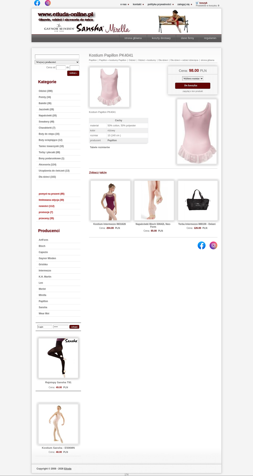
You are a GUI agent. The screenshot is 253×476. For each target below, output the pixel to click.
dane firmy (187, 38)
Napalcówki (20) (48, 115)
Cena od (50, 67)
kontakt (137, 4)
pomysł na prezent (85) (51, 193)
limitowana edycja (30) (51, 200)
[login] (44, 326)
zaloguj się (183, 4)
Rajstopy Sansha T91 (58, 382)
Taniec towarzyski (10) (51, 146)
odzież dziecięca (190, 60)
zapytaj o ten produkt (193, 91)
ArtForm (43, 239)
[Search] (57, 57)
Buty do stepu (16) (49, 133)
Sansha (43, 307)
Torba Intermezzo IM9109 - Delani (197, 224)
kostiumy (151, 60)
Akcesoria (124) (47, 164)
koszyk (203, 3)
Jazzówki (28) (46, 109)
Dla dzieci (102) (47, 176)
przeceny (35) (46, 218)
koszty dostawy (161, 38)
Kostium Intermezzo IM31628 (109, 224)
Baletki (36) (45, 103)
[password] (60, 326)
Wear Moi (44, 313)
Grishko (43, 264)
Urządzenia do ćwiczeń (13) (54, 170)
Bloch (42, 246)
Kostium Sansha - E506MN (58, 447)
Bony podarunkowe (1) (51, 158)
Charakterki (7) (47, 127)
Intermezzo (45, 270)
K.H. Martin (45, 276)
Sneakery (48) (46, 121)
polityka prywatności (159, 4)
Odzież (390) (46, 91)
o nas (123, 4)
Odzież (132, 60)
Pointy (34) (45, 97)
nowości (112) (46, 206)
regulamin (210, 38)
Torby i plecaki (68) (49, 152)
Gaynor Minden (47, 258)
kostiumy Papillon (117, 60)
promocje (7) (46, 212)
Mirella (42, 295)
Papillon (43, 301)
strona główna (133, 38)
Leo (41, 282)
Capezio (43, 252)
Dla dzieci (163, 60)
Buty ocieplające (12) (50, 140)
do (67, 67)
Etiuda (68, 468)
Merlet (42, 289)
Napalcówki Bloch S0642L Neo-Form (153, 225)
